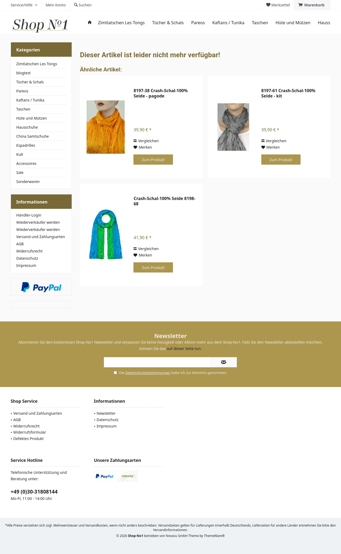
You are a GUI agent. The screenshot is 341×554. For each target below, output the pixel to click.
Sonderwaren (28, 181)
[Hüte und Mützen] (293, 22)
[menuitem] (312, 5)
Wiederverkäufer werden (38, 222)
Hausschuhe (27, 127)
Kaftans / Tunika (30, 100)
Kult (19, 154)
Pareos (22, 90)
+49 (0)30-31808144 (34, 491)
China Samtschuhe (32, 136)
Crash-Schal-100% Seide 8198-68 (164, 201)
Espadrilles (25, 145)
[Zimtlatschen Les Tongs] (121, 22)
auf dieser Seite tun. (184, 348)
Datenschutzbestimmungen (147, 372)
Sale (19, 172)
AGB (20, 243)
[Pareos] (198, 22)
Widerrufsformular (29, 432)
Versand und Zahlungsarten (40, 236)
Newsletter (106, 413)
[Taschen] (260, 22)
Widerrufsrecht (29, 251)
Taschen (23, 109)
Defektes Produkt (28, 438)
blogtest (23, 72)
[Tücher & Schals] (167, 22)
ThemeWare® (214, 535)
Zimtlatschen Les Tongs (36, 63)
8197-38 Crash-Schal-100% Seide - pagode (160, 93)
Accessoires (26, 163)
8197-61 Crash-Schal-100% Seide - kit (288, 93)
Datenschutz (27, 258)
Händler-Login (28, 215)
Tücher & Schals (30, 81)
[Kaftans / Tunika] (228, 22)
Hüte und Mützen (31, 118)
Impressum (26, 265)
